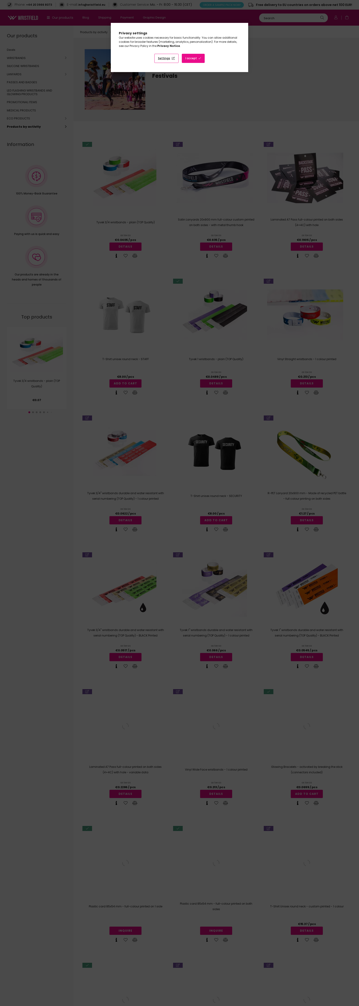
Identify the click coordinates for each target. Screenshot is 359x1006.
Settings (164, 58)
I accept (191, 58)
